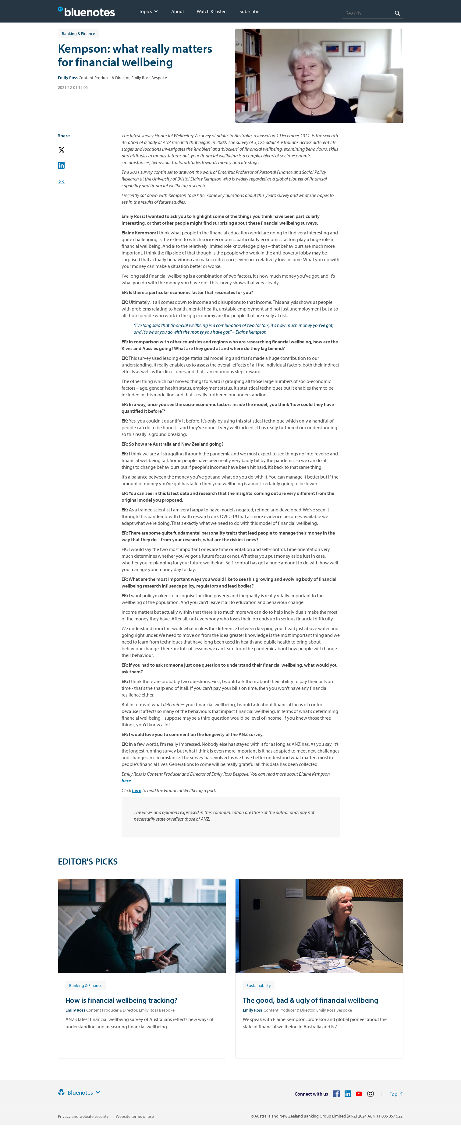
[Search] (372, 13)
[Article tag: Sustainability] (259, 985)
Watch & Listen (212, 11)
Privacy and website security (83, 1116)
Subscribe (249, 11)
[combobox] (372, 13)
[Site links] (98, 1092)
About (177, 11)
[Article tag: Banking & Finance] (86, 985)
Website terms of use (135, 1116)
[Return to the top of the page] (396, 1094)
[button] (70, 150)
